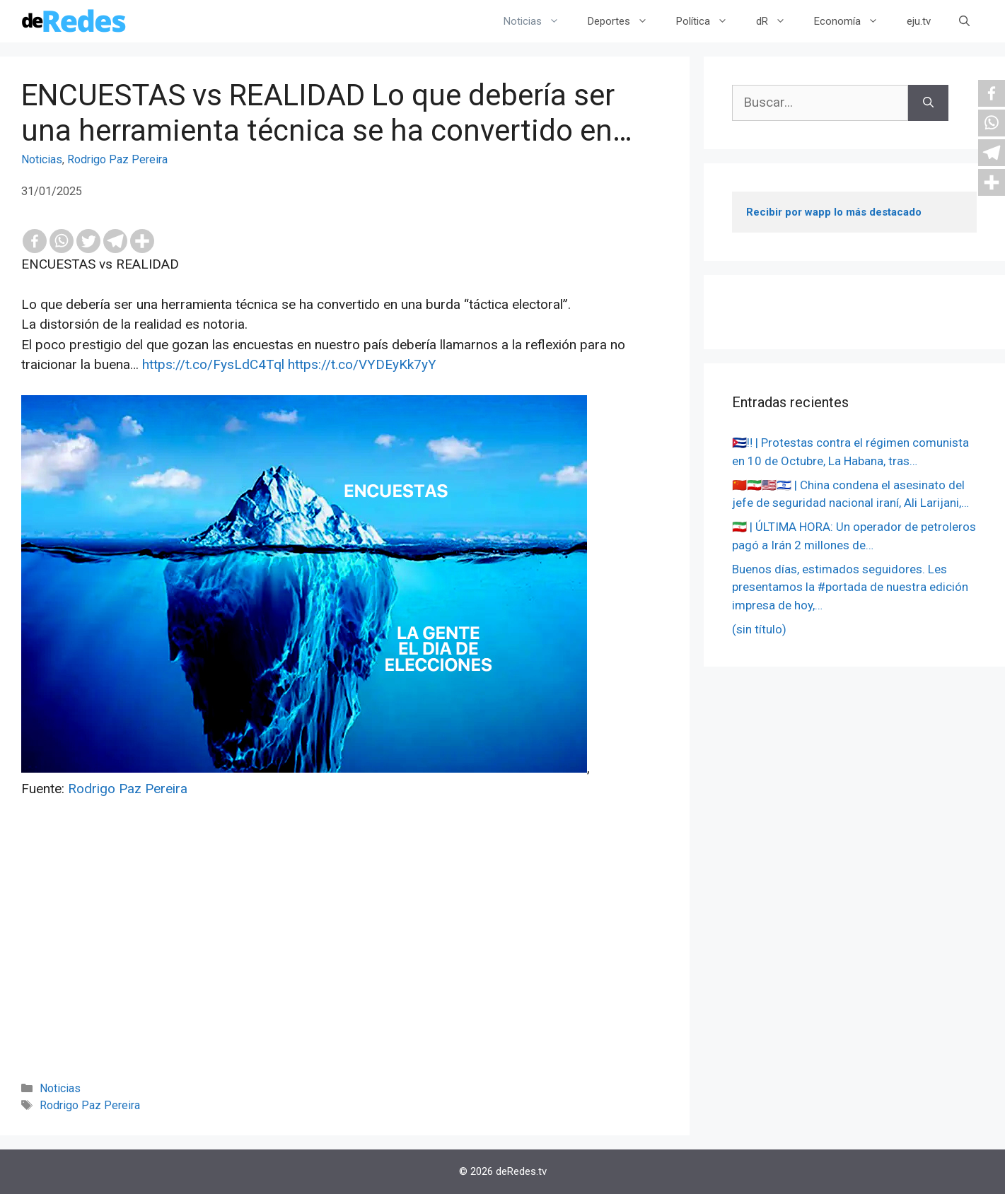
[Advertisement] (344, 959)
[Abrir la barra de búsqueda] (964, 21)
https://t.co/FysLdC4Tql (213, 364)
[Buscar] (928, 103)
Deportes (625, 21)
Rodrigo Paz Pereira (117, 159)
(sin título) (759, 629)
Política (709, 21)
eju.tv (919, 21)
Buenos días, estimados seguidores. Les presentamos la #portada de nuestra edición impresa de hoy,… (850, 587)
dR (778, 21)
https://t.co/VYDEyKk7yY (362, 364)
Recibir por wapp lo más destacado (834, 212)
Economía (853, 21)
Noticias (539, 21)
